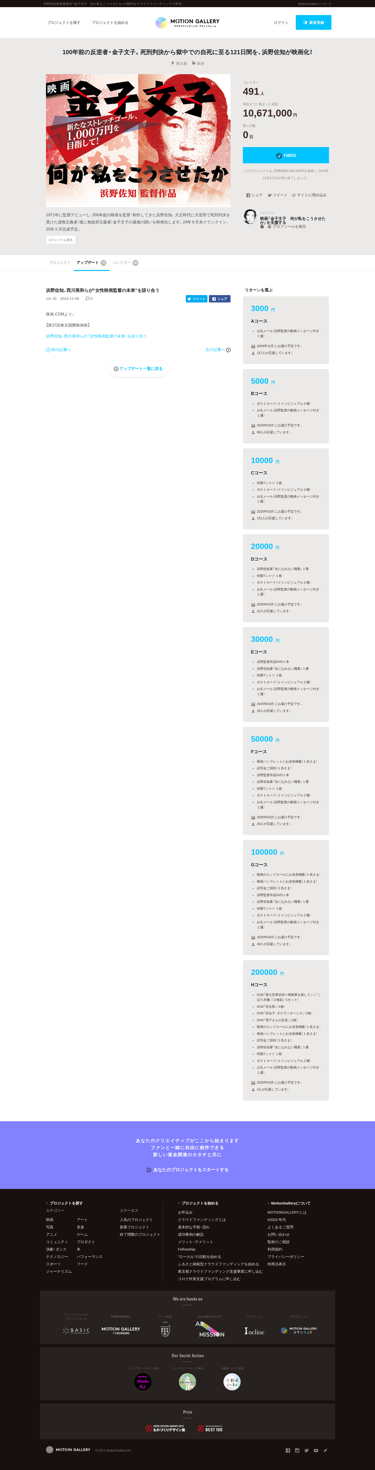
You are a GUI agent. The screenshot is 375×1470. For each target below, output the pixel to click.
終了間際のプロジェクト (138, 1234)
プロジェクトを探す (63, 22)
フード (82, 1264)
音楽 (80, 1227)
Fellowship (186, 1249)
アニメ (51, 1234)
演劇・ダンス (56, 1249)
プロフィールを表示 (286, 226)
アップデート (92, 263)
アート (82, 1219)
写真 (49, 1227)
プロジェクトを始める (110, 22)
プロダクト (86, 1241)
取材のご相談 (278, 1241)
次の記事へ (218, 349)
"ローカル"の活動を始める (199, 1256)
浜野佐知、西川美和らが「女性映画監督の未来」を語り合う (96, 336)
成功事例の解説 (191, 1234)
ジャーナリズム (59, 1271)
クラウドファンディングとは (202, 1219)
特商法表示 (276, 1264)
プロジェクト (60, 262)
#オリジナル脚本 (61, 239)
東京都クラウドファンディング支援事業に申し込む (216, 1271)
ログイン (281, 22)
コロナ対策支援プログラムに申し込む (209, 1278)
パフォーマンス (90, 1256)
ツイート (278, 195)
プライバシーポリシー (285, 1256)
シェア (254, 195)
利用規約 (274, 1249)
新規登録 (313, 22)
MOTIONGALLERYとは (287, 1212)
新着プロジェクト (134, 1227)
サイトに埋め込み (309, 195)
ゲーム (82, 1234)
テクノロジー (57, 1256)
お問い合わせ (278, 1234)
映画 (198, 63)
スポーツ (53, 1264)
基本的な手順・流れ (194, 1227)
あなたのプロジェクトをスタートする (188, 1169)
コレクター (125, 263)
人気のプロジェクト (136, 1219)
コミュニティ (57, 1241)
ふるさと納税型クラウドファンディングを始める (216, 1264)
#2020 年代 (276, 1219)
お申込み (185, 1212)
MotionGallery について (314, 3)
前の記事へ (58, 349)
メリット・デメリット (195, 1241)
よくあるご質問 (280, 1227)
